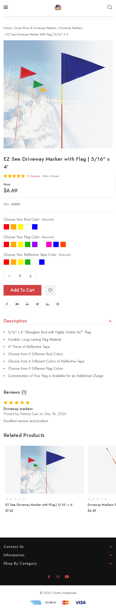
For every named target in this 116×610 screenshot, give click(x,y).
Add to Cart (22, 290)
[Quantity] (20, 276)
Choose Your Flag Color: (29, 237)
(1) (33, 176)
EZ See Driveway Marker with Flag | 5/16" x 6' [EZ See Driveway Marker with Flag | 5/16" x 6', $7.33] (39, 505)
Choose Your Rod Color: (29, 219)
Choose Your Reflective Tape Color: (37, 255)
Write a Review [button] (50, 176)
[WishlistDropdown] (50, 290)
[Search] (109, 7)
